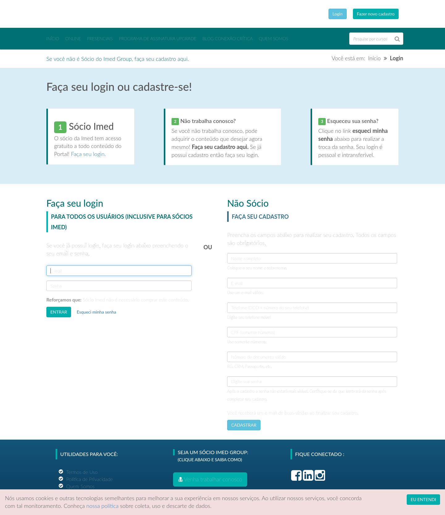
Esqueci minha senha (96, 311)
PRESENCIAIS (100, 38)
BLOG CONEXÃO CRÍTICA (227, 38)
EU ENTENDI (423, 499)
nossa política (102, 505)
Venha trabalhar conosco (210, 479)
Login (338, 13)
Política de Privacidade (89, 479)
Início (374, 58)
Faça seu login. (88, 153)
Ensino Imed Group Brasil (86, 14)
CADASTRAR (243, 425)
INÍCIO (52, 38)
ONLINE (73, 38)
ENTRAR (58, 311)
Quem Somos (273, 38)
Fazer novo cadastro (376, 13)
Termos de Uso (82, 472)
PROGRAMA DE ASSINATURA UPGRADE (157, 38)
